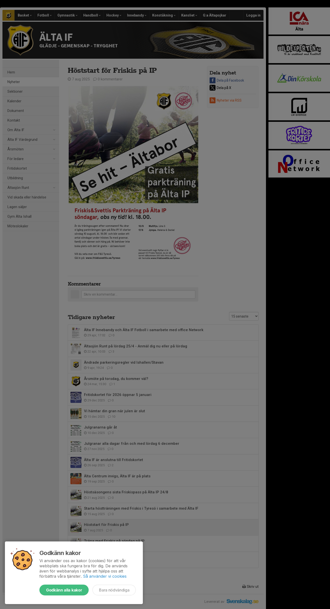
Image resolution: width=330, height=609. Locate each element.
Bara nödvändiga (114, 590)
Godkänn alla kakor (64, 590)
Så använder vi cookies (105, 576)
